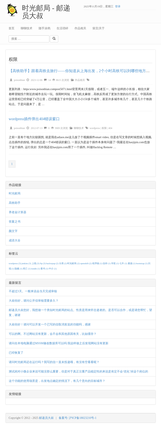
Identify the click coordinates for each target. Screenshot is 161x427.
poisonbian (19, 80)
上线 (36, 263)
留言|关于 (99, 28)
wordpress (95, 128)
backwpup (52, 263)
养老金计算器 (17, 212)
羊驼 (115, 263)
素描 (132, 263)
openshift (86, 263)
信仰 (107, 263)
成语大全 (14, 240)
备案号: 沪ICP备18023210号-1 (77, 417)
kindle (36, 269)
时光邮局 (14, 193)
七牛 (123, 263)
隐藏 (19, 269)
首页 (11, 28)
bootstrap (142, 263)
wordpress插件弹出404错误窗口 (34, 119)
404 (110, 128)
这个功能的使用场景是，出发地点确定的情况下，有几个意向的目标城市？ (57, 380)
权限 (104, 128)
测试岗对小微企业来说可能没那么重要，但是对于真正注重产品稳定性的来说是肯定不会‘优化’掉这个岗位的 (78, 371)
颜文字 (13, 231)
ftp (43, 263)
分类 (63, 263)
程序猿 (97, 263)
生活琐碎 (62, 28)
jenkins (27, 263)
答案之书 (14, 221)
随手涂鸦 (44, 28)
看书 (45, 269)
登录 (117, 6)
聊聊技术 (26, 28)
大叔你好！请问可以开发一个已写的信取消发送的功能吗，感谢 (50, 324)
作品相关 (80, 28)
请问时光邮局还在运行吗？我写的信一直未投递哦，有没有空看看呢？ (54, 362)
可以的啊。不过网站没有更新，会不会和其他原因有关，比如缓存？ (52, 333)
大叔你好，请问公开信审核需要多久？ (33, 300)
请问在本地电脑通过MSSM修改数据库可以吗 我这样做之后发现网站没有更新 (59, 343)
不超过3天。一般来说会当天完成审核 (33, 291)
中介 (53, 269)
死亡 (27, 269)
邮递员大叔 (46, 417)
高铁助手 (14, 202)
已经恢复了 (16, 352)
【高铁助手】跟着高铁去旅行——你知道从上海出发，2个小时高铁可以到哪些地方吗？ (81, 71)
